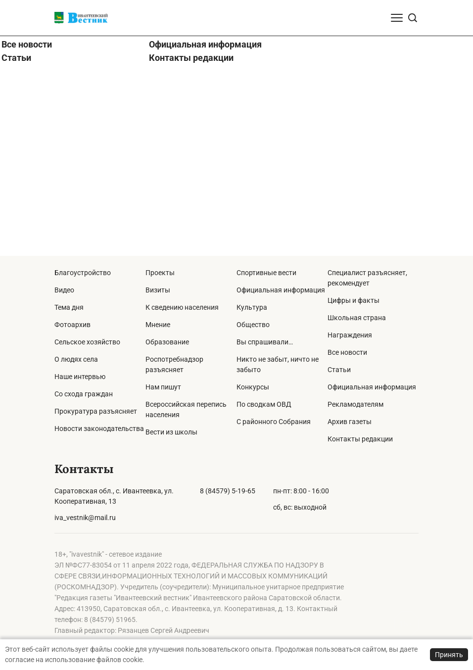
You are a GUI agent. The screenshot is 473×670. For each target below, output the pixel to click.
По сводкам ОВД (263, 404)
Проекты (160, 273)
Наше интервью (79, 377)
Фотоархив (72, 325)
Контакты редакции (191, 247)
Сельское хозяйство (87, 342)
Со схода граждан (83, 394)
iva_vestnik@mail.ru (85, 518)
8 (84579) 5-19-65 (227, 491)
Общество (253, 325)
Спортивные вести (266, 273)
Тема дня (69, 307)
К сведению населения (182, 307)
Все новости (26, 234)
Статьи (16, 247)
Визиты (157, 290)
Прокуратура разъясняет (95, 411)
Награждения (350, 335)
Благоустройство (82, 273)
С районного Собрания (273, 422)
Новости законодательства (99, 428)
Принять (449, 655)
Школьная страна (357, 318)
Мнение (157, 325)
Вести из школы (171, 432)
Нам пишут (163, 387)
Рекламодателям (355, 404)
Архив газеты (350, 422)
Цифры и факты (353, 300)
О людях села (76, 359)
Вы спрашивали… (264, 342)
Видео (64, 290)
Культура (251, 307)
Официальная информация (205, 234)
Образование (167, 342)
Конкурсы (252, 387)
